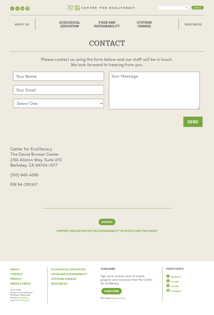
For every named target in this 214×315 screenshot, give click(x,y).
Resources (193, 24)
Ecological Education (69, 24)
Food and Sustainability (107, 24)
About (15, 269)
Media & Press (20, 283)
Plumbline (23, 297)
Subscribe (111, 291)
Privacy (16, 279)
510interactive (22, 300)
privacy (121, 297)
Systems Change (144, 24)
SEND (193, 122)
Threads (172, 281)
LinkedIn (172, 286)
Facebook (173, 276)
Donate (197, 7)
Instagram (173, 290)
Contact (16, 274)
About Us (22, 24)
